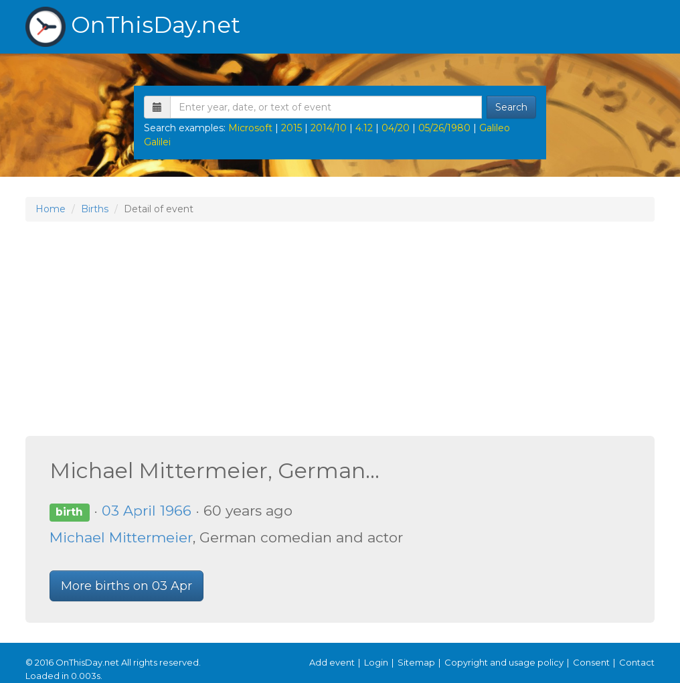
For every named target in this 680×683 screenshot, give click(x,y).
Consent (591, 662)
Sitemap (416, 662)
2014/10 (329, 128)
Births (94, 209)
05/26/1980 (444, 128)
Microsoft (250, 128)
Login (376, 662)
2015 (291, 128)
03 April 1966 (146, 510)
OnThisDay (132, 27)
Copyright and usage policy (504, 662)
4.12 (364, 128)
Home (50, 209)
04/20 (395, 128)
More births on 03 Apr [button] (126, 586)
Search (511, 107)
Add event (332, 662)
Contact (637, 662)
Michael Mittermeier (121, 537)
